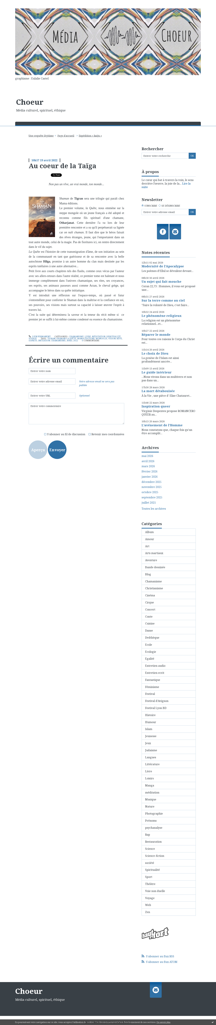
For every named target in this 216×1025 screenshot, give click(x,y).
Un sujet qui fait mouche (161, 281)
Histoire (150, 715)
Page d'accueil (66, 135)
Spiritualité (113, 336)
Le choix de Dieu (155, 353)
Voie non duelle (155, 891)
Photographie (154, 813)
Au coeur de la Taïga (62, 165)
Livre (88, 336)
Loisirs (149, 778)
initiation (44, 340)
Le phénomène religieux (162, 316)
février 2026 (149, 471)
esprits (33, 340)
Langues (150, 757)
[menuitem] (42, 135)
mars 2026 (148, 466)
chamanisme (58, 340)
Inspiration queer (156, 406)
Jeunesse (150, 736)
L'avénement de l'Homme (162, 425)
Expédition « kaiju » (90, 135)
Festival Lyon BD (155, 708)
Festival (150, 694)
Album (149, 532)
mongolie (101, 338)
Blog (148, 574)
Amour (149, 539)
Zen (147, 912)
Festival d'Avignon (156, 701)
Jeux (148, 743)
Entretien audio (155, 666)
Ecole (148, 645)
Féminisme (152, 687)
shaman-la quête (66, 338)
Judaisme (151, 750)
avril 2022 (72, 340)
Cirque (149, 602)
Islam (148, 729)
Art (147, 546)
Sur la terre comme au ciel (163, 300)
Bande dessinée (155, 567)
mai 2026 (147, 456)
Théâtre (150, 884)
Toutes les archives (154, 508)
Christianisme (154, 588)
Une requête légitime (41, 135)
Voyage (33, 338)
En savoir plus (163, 1022)
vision (112, 338)
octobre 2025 (150, 492)
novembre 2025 (152, 487)
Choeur (29, 102)
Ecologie (150, 652)
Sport (148, 877)
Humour (150, 722)
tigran (51, 338)
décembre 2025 (151, 482)
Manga (149, 785)
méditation (98, 336)
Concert (150, 609)
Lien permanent (40, 336)
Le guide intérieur (157, 372)
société (149, 863)
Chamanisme (76, 336)
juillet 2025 (149, 502)
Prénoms (151, 820)
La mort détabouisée (158, 391)
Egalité (149, 658)
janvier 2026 (150, 476)
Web (148, 905)
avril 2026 (148, 461)
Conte (149, 616)
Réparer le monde (156, 335)
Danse (149, 630)
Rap (147, 834)
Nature (149, 806)
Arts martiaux (154, 553)
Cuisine (150, 623)
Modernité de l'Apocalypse (163, 266)
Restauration (153, 842)
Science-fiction (154, 856)
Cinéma (150, 595)
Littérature (152, 764)
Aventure (151, 560)
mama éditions (86, 338)
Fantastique (152, 680)
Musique (150, 799)
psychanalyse (153, 828)
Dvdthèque (152, 637)
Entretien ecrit (154, 673)
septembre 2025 (152, 497)
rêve (119, 338)
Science (150, 849)
